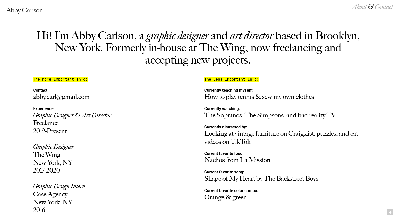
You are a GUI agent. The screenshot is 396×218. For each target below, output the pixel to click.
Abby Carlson (24, 10)
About (360, 7)
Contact (384, 7)
